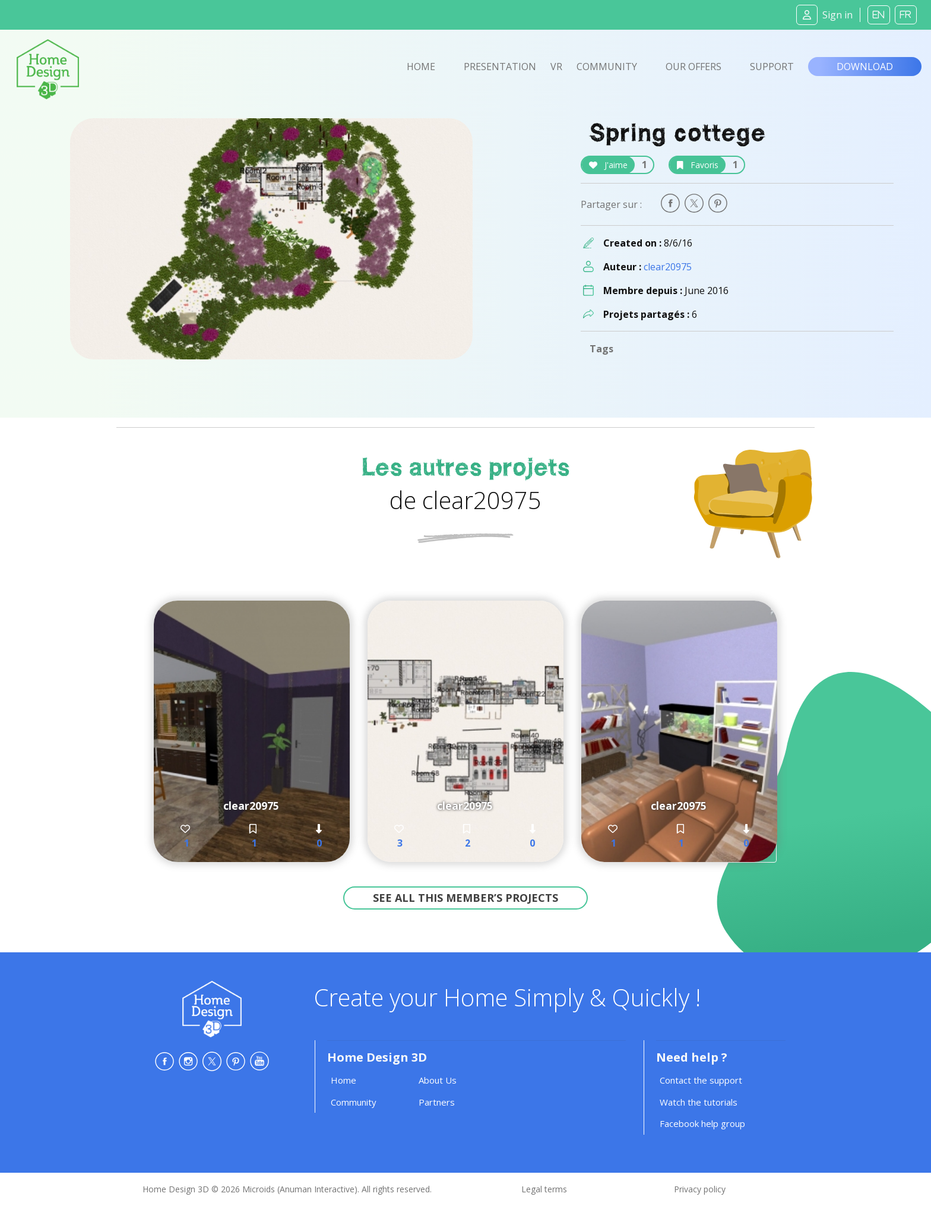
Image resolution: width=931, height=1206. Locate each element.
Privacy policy (700, 1189)
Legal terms (544, 1189)
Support (772, 66)
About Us (438, 1080)
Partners (437, 1102)
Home (421, 66)
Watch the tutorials (698, 1102)
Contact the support (701, 1080)
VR (556, 66)
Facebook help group (702, 1123)
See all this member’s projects (465, 898)
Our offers (693, 66)
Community (607, 66)
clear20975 (668, 266)
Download (865, 66)
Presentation (500, 66)
